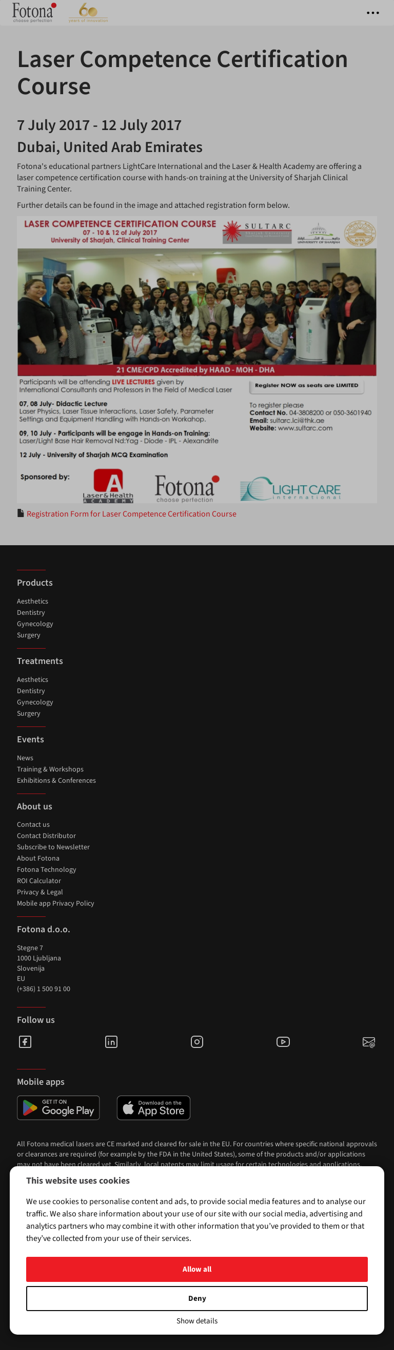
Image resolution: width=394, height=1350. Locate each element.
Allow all (197, 1269)
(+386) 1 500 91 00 (43, 989)
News (25, 758)
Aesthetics (32, 601)
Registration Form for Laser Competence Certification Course (132, 514)
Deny (197, 1298)
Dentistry (31, 613)
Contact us (33, 825)
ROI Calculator (39, 881)
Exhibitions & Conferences (56, 781)
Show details (197, 1321)
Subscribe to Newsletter (53, 847)
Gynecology (35, 624)
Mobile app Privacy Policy (55, 903)
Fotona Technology (46, 870)
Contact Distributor (46, 836)
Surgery (29, 635)
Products (35, 582)
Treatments (40, 661)
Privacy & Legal (40, 892)
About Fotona (38, 858)
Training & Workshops (50, 769)
